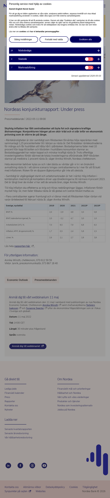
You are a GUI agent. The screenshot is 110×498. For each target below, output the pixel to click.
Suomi (31, 9)
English (19, 9)
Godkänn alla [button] (85, 39)
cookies (23, 31)
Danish (12, 9)
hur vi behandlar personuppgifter (45, 31)
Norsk (25, 9)
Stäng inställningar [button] (23, 39)
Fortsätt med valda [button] (54, 39)
